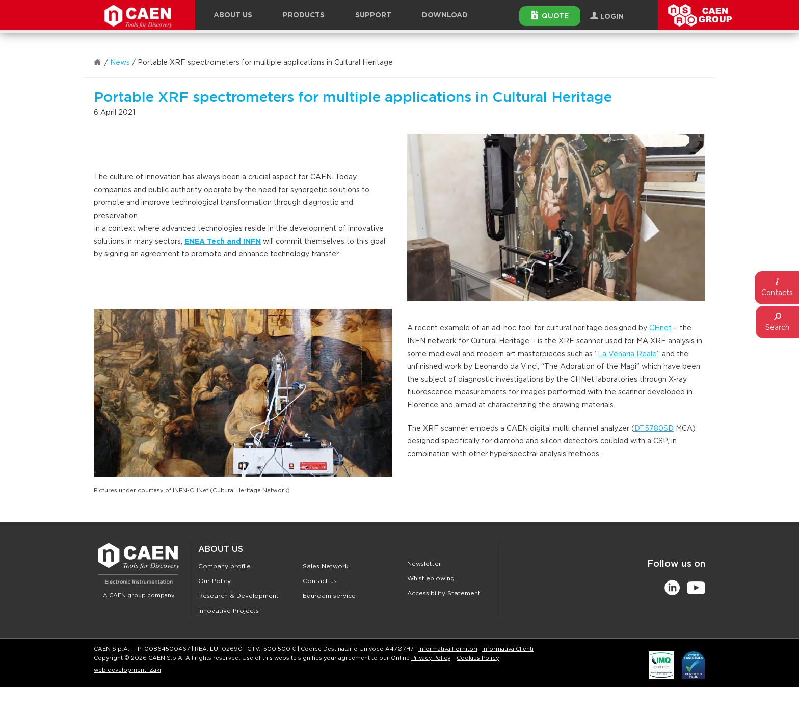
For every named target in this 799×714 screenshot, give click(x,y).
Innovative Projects (228, 610)
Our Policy (214, 581)
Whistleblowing (431, 578)
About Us (220, 549)
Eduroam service (329, 596)
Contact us (320, 581)
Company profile (224, 566)
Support (373, 15)
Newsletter (424, 564)
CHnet (660, 328)
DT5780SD (654, 428)
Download (445, 15)
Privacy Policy (430, 658)
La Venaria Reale (627, 354)
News (120, 62)
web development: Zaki (127, 670)
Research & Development (238, 596)
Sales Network (326, 566)
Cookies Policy (478, 658)
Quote (550, 15)
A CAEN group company (138, 595)
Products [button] (304, 15)
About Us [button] (233, 15)
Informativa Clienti (508, 649)
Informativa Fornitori (447, 649)
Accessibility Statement (444, 593)
